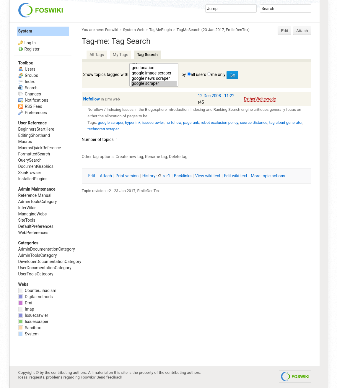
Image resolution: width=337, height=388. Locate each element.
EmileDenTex (237, 29)
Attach (302, 30)
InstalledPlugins (33, 178)
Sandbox (29, 327)
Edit (284, 30)
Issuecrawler (33, 315)
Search (28, 87)
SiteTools (26, 220)
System (25, 31)
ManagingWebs (32, 214)
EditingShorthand (34, 135)
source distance (253, 122)
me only (218, 74)
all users (198, 74)
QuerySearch (30, 160)
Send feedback (109, 377)
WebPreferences (33, 232)
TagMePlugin (160, 29)
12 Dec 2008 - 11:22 (216, 95)
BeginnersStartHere (36, 129)
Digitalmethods (35, 296)
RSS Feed (30, 106)
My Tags (120, 54)
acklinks (183, 175)
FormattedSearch (34, 154)
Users (26, 69)
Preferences (32, 112)
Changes (29, 94)
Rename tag (156, 156)
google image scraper (154, 73)
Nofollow (91, 99)
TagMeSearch (189, 29)
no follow (173, 122)
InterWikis (27, 207)
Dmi (25, 303)
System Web (133, 29)
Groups (28, 75)
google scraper (154, 83)
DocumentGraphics (35, 166)
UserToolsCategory (35, 274)
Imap (26, 309)
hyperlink (133, 122)
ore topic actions (268, 175)
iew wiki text (207, 175)
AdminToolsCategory (37, 201)
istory (149, 175)
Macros (25, 141)
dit (92, 175)
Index (26, 81)
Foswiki (111, 29)
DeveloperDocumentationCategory (50, 261)
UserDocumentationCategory (44, 267)
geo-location (154, 68)
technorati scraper (103, 129)
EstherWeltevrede (260, 99)
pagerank (191, 122)
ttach (106, 175)
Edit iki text (235, 175)
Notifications (33, 100)
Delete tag (178, 156)
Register (32, 49)
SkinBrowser (29, 172)
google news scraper (154, 78)
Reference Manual (34, 195)
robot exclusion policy (219, 122)
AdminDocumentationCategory (46, 249)
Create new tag (129, 156)
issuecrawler (153, 122)
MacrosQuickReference (39, 147)
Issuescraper (33, 321)
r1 (168, 175)
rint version (127, 175)
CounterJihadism (37, 290)
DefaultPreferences (36, 226)
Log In (30, 42)
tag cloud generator (285, 122)
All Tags (96, 54)
